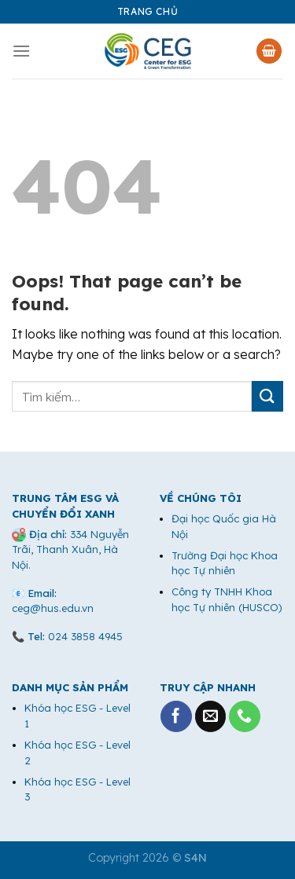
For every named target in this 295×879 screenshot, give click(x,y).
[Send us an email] (211, 716)
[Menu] (21, 50)
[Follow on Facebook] (176, 716)
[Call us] (244, 716)
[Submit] (267, 396)
